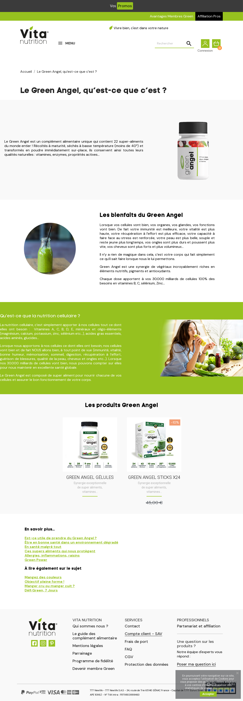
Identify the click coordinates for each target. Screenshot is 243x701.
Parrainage (82, 653)
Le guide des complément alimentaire (95, 636)
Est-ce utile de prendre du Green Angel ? (61, 538)
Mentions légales (88, 646)
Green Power (36, 559)
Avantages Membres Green (171, 16)
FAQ (128, 649)
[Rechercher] (174, 43)
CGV (129, 657)
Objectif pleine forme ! (44, 581)
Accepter (208, 694)
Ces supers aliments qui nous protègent (60, 551)
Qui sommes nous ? (90, 626)
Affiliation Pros (209, 16)
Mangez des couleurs (43, 577)
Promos (125, 5)
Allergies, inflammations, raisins (52, 555)
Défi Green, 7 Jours (41, 590)
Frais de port (136, 641)
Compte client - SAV (143, 634)
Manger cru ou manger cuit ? (50, 586)
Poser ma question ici (196, 664)
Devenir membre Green (94, 668)
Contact (132, 626)
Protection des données (146, 664)
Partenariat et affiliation (198, 626)
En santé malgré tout (43, 546)
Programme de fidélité (93, 661)
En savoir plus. (222, 688)
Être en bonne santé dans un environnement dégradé (71, 542)
